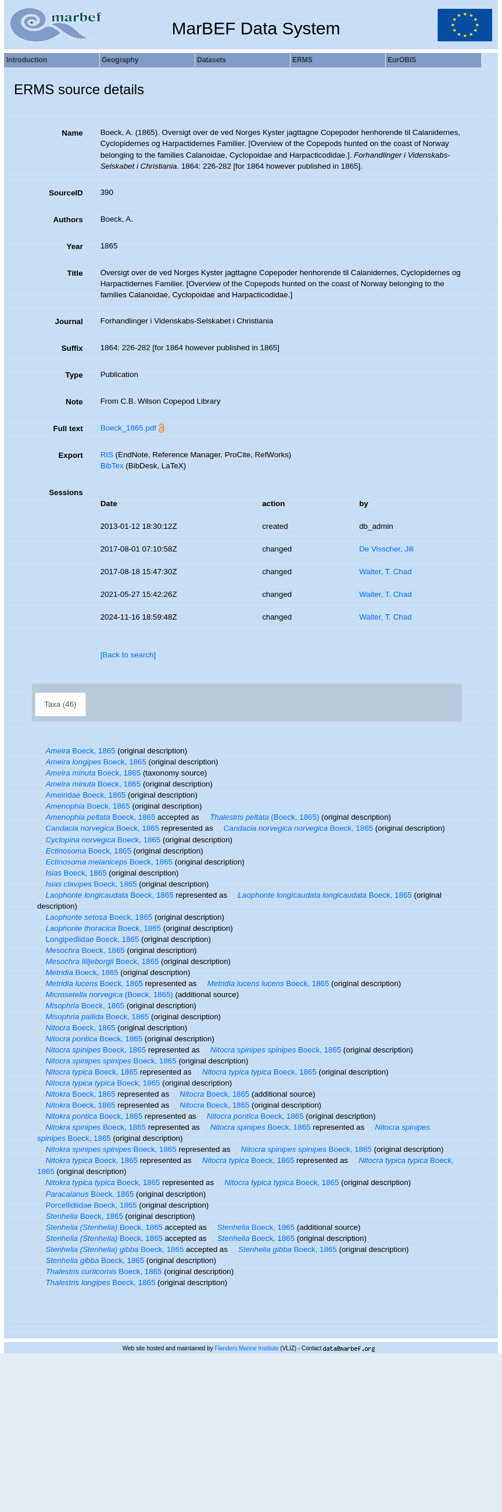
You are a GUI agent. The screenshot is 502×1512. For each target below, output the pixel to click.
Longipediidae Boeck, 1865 (88, 939)
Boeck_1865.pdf (128, 428)
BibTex (112, 465)
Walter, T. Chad (385, 571)
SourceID (66, 192)
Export (70, 455)
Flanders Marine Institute (247, 1348)
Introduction (26, 60)
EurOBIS (402, 60)
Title (75, 273)
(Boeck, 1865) (261, 817)
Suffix (72, 348)
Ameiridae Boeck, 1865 (81, 795)
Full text (68, 428)
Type (74, 375)
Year (74, 246)
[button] (41, 751)
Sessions (66, 492)
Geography (120, 60)
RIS (107, 454)
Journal (69, 321)
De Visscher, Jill (386, 549)
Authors (68, 219)
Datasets (211, 60)
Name (72, 133)
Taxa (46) (60, 704)
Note (74, 401)
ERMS (302, 60)
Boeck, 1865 (76, 750)
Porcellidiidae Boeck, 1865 (87, 1205)
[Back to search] (128, 654)
